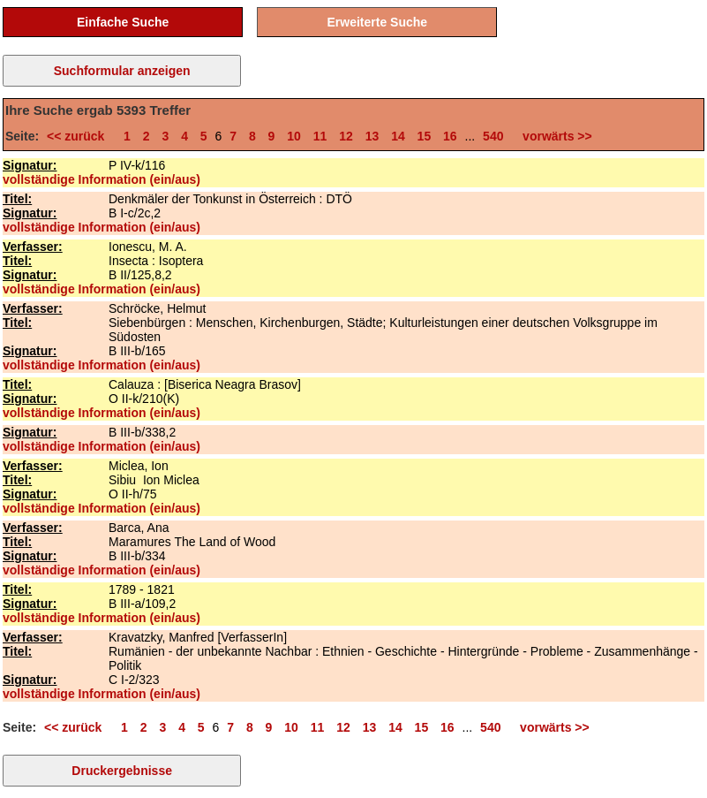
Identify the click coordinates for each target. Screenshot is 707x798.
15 (424, 136)
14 (398, 136)
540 (493, 136)
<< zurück (79, 136)
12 (346, 136)
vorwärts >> (553, 136)
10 (294, 136)
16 (450, 136)
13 (372, 136)
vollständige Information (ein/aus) (101, 179)
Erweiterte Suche (377, 22)
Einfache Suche (123, 22)
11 (320, 136)
